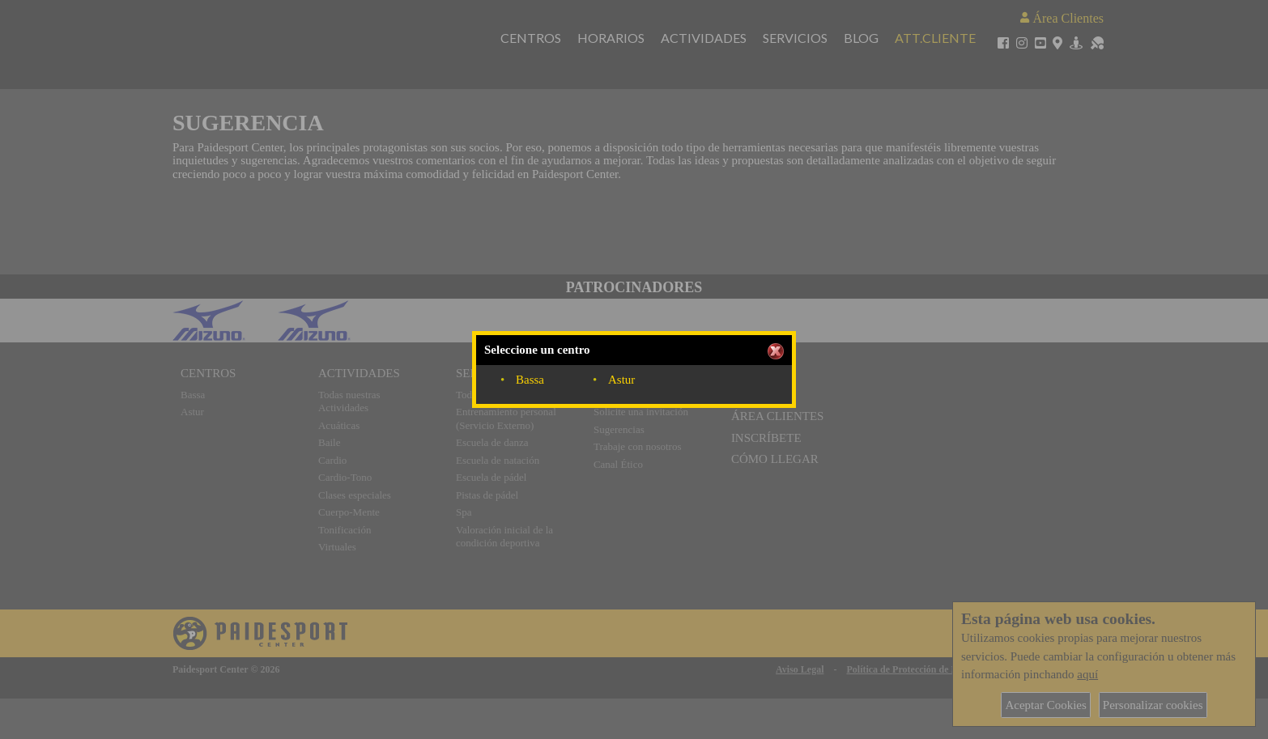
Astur (621, 379)
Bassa (530, 379)
